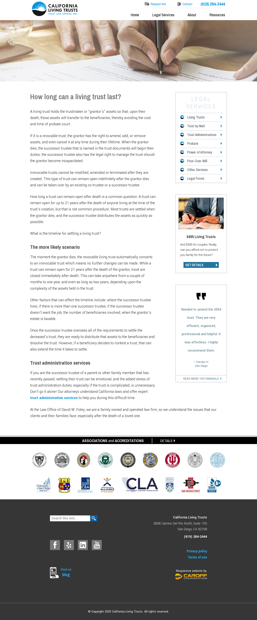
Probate (192, 143)
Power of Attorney (199, 152)
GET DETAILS (194, 265)
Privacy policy (197, 551)
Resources (217, 14)
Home (135, 14)
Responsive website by (191, 574)
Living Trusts (196, 117)
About (192, 14)
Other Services (197, 169)
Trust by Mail (196, 126)
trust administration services (54, 397)
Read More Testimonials (201, 379)
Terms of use (197, 557)
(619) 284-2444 (213, 4)
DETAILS (166, 440)
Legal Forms (195, 178)
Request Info (158, 4)
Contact (187, 4)
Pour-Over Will (197, 160)
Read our (67, 572)
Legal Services (163, 14)
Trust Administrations (201, 134)
